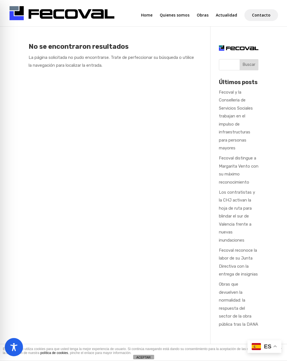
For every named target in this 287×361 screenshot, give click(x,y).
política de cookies (54, 353)
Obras (203, 15)
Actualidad (226, 15)
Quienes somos (174, 15)
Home (146, 15)
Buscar (249, 64)
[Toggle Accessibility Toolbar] (14, 347)
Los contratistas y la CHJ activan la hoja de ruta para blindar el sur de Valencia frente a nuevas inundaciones (237, 216)
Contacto (261, 15)
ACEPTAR (143, 357)
